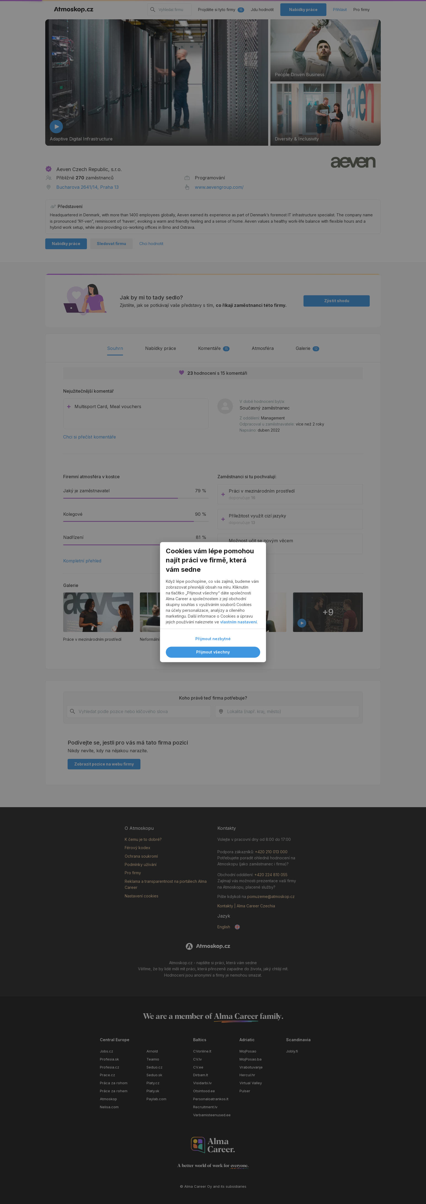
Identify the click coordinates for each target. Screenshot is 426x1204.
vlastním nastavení (238, 622)
